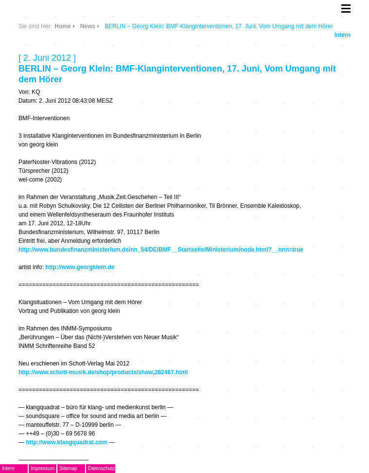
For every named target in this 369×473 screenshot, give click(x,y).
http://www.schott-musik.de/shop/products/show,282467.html (103, 372)
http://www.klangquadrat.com (66, 442)
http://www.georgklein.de (79, 267)
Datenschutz (101, 468)
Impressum (42, 468)
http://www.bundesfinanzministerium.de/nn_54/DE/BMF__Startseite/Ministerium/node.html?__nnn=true (160, 249)
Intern (342, 35)
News (87, 26)
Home (62, 26)
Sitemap (68, 468)
